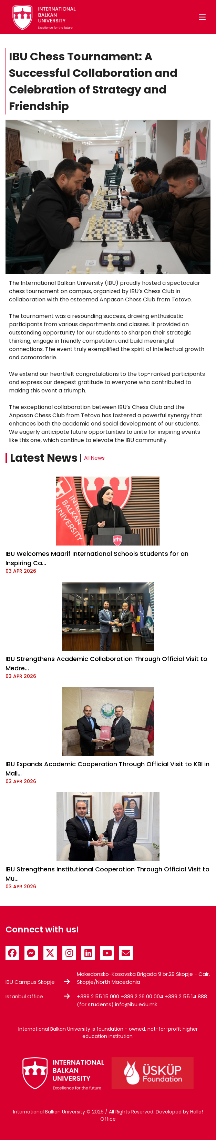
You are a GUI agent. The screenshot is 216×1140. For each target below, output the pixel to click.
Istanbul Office (24, 996)
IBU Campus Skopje (30, 982)
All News (94, 457)
